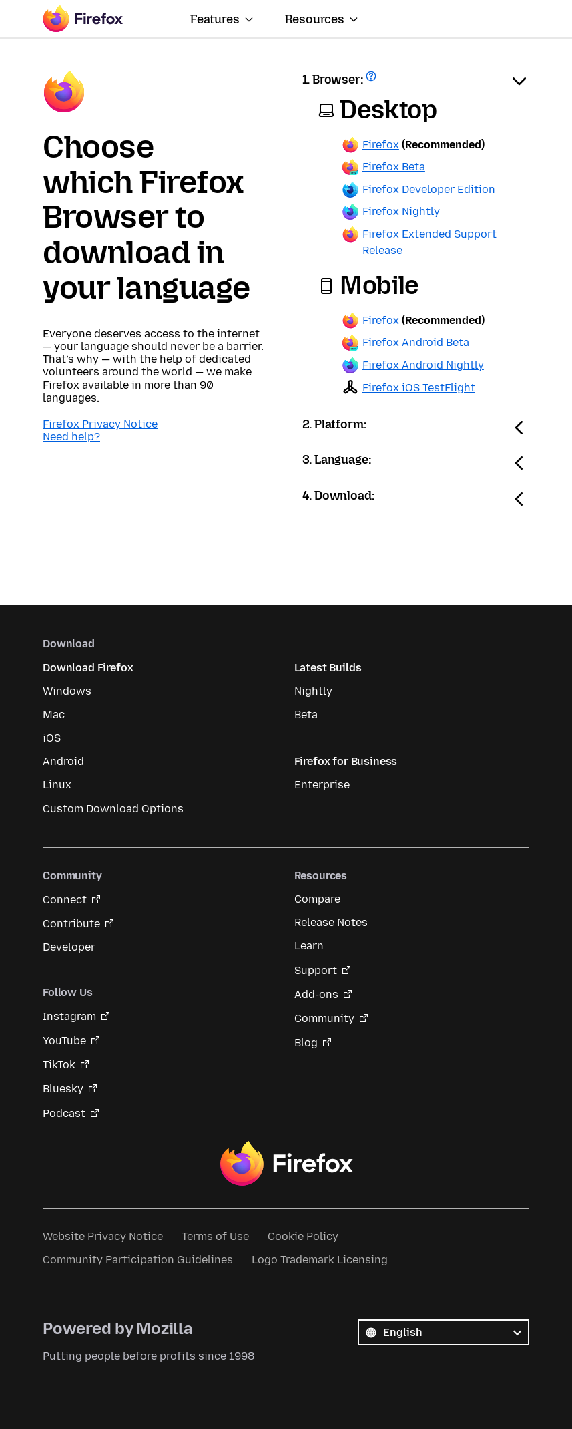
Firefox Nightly (401, 211)
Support (315, 970)
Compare (317, 899)
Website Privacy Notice (103, 1236)
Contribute (71, 923)
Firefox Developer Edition (428, 189)
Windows (67, 691)
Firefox (380, 144)
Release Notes (331, 922)
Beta (306, 714)
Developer (69, 947)
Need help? (71, 436)
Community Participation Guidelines (138, 1259)
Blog (306, 1042)
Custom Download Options (113, 808)
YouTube (64, 1040)
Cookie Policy (303, 1236)
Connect (65, 899)
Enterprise (322, 784)
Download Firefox (88, 667)
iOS (52, 738)
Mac (54, 714)
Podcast (64, 1113)
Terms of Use (215, 1236)
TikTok (59, 1064)
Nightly (313, 691)
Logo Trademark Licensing (320, 1259)
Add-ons (316, 994)
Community (324, 1018)
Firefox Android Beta (415, 342)
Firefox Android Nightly (423, 365)
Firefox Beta (393, 166)
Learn (309, 945)
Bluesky (63, 1088)
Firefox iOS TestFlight (418, 387)
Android (63, 761)
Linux (57, 784)
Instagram (69, 1016)
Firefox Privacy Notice (100, 424)
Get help (373, 80)
